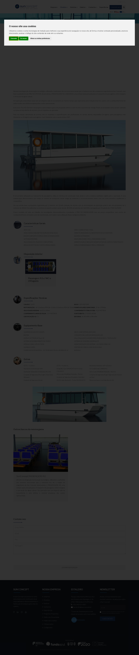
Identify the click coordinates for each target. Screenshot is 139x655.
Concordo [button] (14, 38)
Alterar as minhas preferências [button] (40, 38)
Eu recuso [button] (23, 38)
